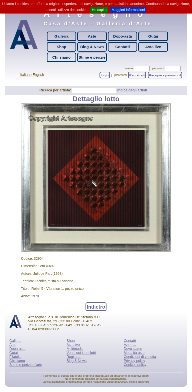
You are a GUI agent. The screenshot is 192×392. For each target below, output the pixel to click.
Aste (92, 36)
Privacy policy (134, 361)
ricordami (121, 74)
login (105, 75)
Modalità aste (134, 353)
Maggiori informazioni (128, 10)
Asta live (153, 47)
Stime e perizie (92, 57)
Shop (61, 47)
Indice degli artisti (132, 90)
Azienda (130, 345)
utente (129, 68)
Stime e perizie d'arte (25, 365)
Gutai (153, 36)
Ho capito (99, 10)
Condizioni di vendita (140, 357)
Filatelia (15, 357)
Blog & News (92, 47)
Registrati (137, 75)
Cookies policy (135, 365)
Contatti (122, 47)
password (158, 68)
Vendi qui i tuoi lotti (81, 353)
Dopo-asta (122, 36)
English (38, 75)
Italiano (26, 75)
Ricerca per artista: (56, 90)
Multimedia (75, 349)
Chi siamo (61, 57)
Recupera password (165, 75)
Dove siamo (133, 349)
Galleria (61, 36)
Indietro (96, 306)
